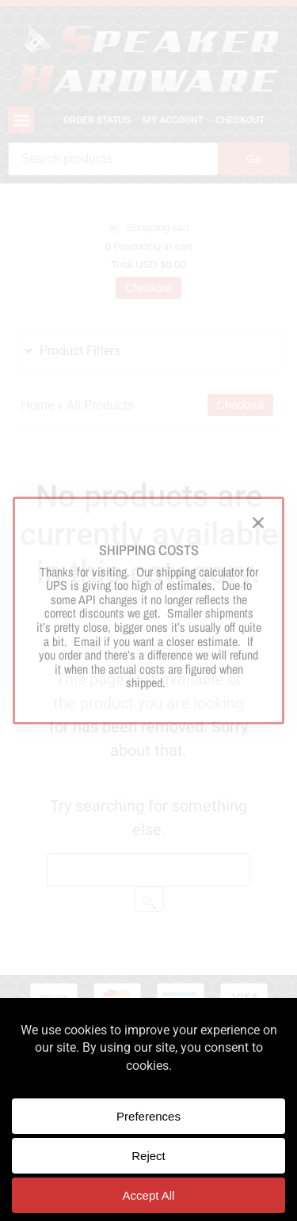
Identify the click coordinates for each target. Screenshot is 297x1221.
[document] (148, 610)
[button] (258, 523)
